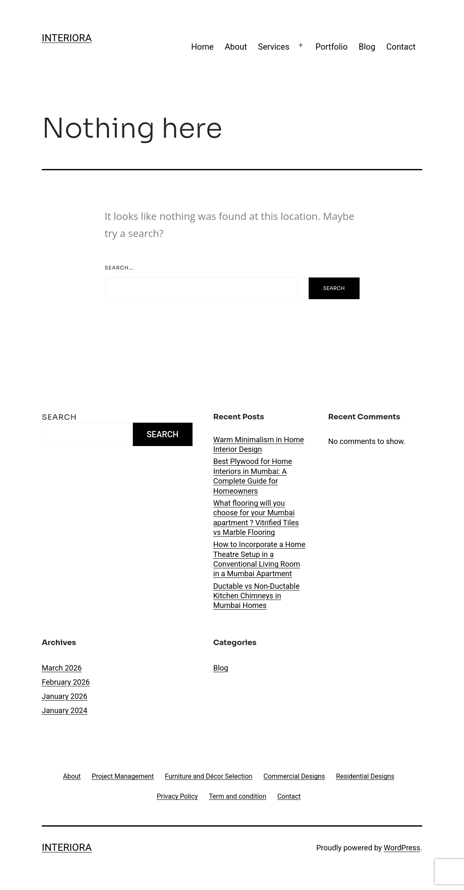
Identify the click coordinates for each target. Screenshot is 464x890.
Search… (119, 268)
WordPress (402, 847)
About (236, 47)
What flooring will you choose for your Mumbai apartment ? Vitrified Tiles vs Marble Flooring (256, 518)
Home (202, 47)
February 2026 (66, 682)
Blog (367, 47)
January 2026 (64, 696)
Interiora (67, 38)
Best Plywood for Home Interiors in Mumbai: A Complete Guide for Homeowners (252, 476)
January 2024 (64, 710)
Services (273, 47)
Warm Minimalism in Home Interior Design (258, 444)
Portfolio (331, 47)
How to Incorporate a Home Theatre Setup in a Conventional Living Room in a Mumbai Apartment (259, 559)
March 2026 (62, 667)
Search (59, 417)
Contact (401, 47)
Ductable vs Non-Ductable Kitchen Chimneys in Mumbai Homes (256, 596)
